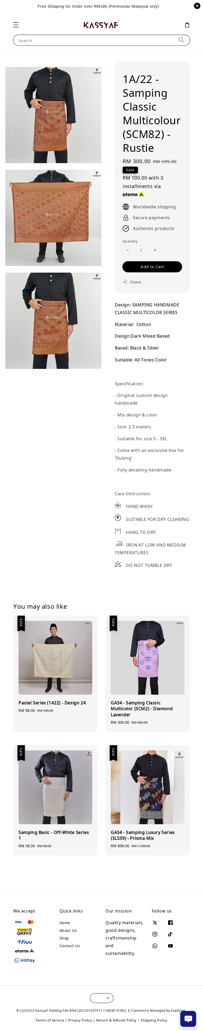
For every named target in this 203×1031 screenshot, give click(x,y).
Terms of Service (49, 1020)
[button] (16, 25)
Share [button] (132, 282)
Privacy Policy (80, 1020)
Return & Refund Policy (116, 1020)
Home (64, 922)
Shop (64, 938)
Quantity (130, 241)
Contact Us (69, 945)
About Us (68, 930)
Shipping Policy (154, 1020)
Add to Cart (152, 266)
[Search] (181, 40)
